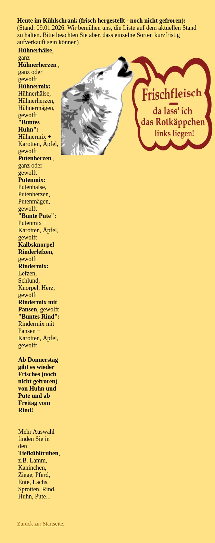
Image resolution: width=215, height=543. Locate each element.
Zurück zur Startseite (40, 524)
